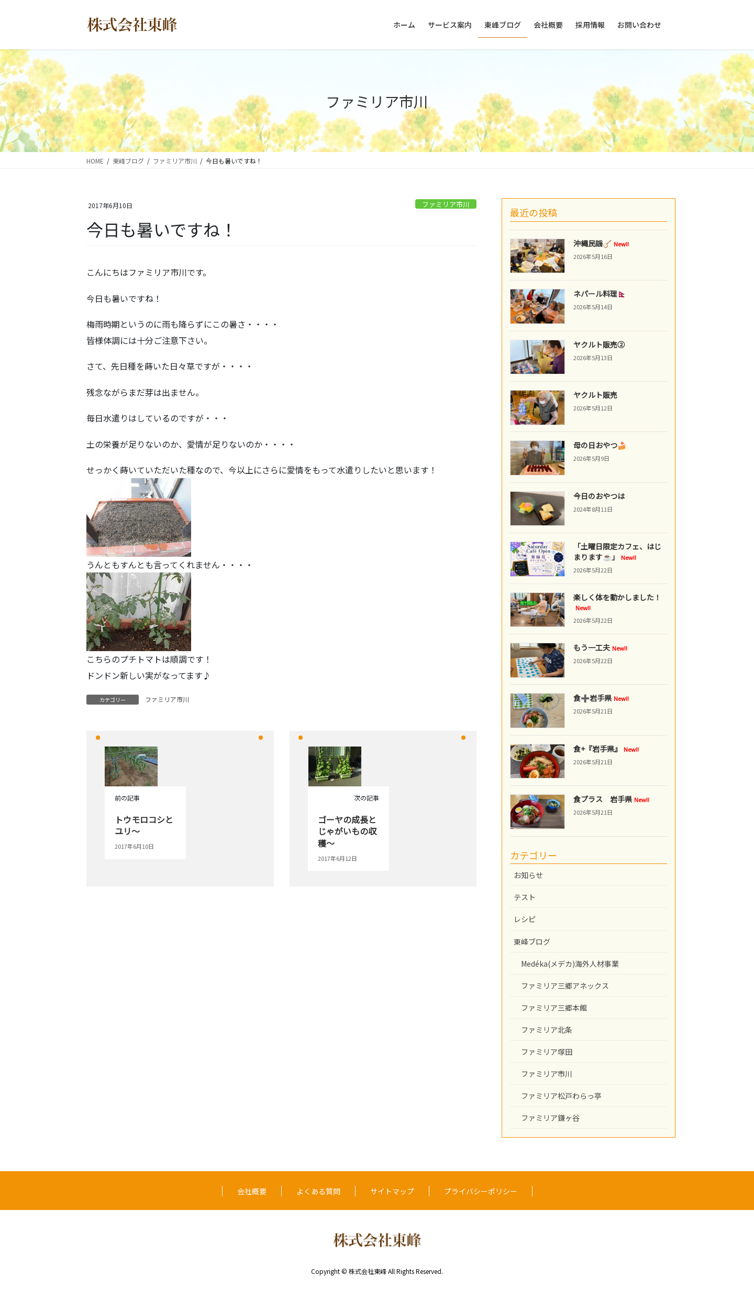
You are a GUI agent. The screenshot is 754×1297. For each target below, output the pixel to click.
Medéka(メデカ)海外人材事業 (570, 963)
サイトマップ (392, 1191)
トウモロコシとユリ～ (144, 825)
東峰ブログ (532, 941)
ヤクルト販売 (595, 395)
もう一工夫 (600, 647)
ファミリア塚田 (546, 1051)
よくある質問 (318, 1191)
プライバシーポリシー (480, 1191)
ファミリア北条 (546, 1029)
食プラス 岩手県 (611, 799)
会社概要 (252, 1191)
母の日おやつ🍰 (599, 445)
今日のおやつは (599, 496)
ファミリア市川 (446, 204)
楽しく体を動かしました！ (617, 602)
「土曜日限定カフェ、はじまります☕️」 (617, 551)
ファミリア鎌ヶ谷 (550, 1117)
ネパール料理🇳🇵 (599, 293)
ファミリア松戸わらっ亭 (561, 1095)
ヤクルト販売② (599, 344)
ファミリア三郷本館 (554, 1007)
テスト (525, 897)
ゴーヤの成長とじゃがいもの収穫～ (347, 831)
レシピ (525, 919)
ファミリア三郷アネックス (565, 985)
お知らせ (528, 875)
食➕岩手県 (601, 698)
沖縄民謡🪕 (601, 243)
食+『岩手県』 (606, 748)
